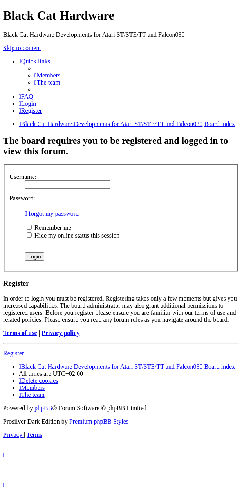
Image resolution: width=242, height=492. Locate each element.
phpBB (43, 408)
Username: (22, 176)
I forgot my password (52, 213)
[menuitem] (47, 75)
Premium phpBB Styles (98, 421)
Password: (22, 198)
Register (13, 353)
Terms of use (20, 333)
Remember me (49, 227)
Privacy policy (60, 333)
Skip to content (22, 48)
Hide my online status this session (73, 235)
